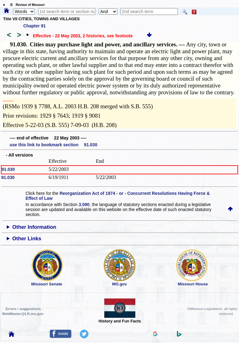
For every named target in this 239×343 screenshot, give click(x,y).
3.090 (84, 204)
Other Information (34, 227)
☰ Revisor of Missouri (26, 5)
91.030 (8, 169)
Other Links (26, 239)
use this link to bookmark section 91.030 (53, 144)
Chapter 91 (34, 25)
